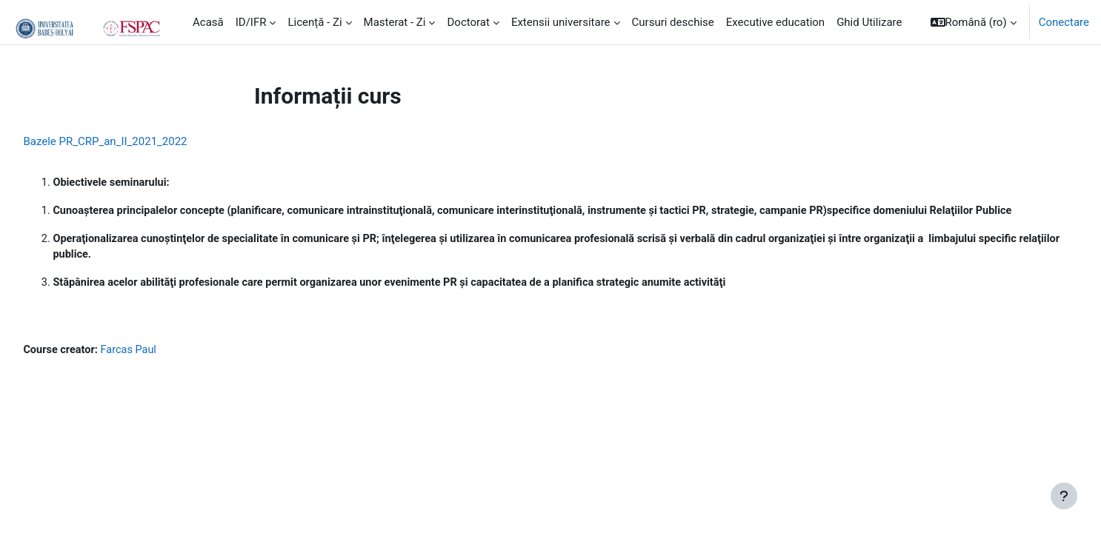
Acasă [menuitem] (208, 22)
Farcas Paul (165, 370)
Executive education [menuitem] (775, 22)
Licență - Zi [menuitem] (314, 22)
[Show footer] (1064, 496)
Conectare (1064, 22)
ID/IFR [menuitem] (251, 22)
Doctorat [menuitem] (468, 22)
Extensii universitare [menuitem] (561, 22)
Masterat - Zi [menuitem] (395, 22)
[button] (973, 22)
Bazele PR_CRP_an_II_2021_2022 (138, 141)
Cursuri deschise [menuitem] (673, 22)
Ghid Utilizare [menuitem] (869, 22)
